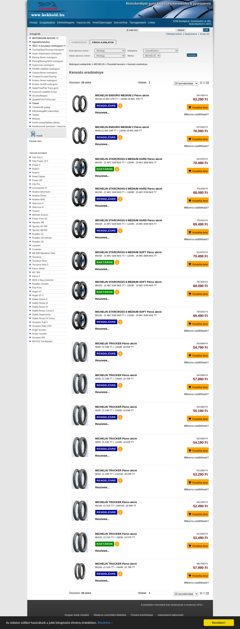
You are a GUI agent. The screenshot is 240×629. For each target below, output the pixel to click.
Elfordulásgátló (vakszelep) (45, 111)
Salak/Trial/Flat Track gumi (45, 88)
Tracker (36, 211)
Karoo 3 (36, 276)
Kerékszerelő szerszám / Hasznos (49, 126)
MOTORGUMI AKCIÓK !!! (45, 38)
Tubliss (35, 115)
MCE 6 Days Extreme (43, 280)
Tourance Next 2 (40, 264)
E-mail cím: (151, 30)
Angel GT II (37, 295)
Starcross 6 (38, 207)
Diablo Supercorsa (41, 314)
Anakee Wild (38, 199)
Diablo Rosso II (39, 299)
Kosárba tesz (198, 107)
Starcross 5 (38, 203)
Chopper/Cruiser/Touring (44, 76)
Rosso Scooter (39, 333)
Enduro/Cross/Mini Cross (44, 92)
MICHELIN (99, 64)
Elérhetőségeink (65, 22)
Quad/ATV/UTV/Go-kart (44, 99)
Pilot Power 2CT (40, 161)
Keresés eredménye (137, 64)
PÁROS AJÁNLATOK (103, 42)
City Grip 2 (37, 157)
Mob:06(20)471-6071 (200, 24)
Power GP (37, 180)
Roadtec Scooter (40, 284)
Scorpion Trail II (40, 322)
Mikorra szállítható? (196, 114)
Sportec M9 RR (39, 230)
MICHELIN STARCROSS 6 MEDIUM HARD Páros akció (128, 158)
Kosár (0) (204, 34)
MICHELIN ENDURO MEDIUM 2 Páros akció (122, 95)
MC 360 (36, 272)
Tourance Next (39, 261)
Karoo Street (38, 268)
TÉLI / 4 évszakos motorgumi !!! (49, 46)
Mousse (36, 118)
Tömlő (35, 103)
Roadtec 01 (38, 234)
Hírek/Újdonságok (102, 22)
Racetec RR (38, 222)
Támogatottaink (137, 22)
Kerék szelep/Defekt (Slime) (46, 122)
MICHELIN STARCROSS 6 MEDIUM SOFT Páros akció (128, 252)
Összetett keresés (116, 64)
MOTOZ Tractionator (42, 341)
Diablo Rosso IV (40, 307)
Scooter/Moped (39, 95)
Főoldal (33, 22)
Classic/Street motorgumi (44, 72)
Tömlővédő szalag (41, 107)
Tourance (36, 257)
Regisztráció (191, 34)
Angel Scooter (39, 330)
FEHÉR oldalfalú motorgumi (46, 69)
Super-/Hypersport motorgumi (47, 53)
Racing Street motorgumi (44, 57)
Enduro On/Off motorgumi (45, 84)
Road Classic (38, 176)
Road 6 (35, 172)
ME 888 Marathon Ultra (43, 253)
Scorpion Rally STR (42, 326)
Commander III (39, 188)
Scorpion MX (38, 337)
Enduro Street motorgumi (44, 80)
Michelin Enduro (40, 215)
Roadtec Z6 (38, 241)
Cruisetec (37, 249)
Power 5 (36, 165)
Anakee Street (39, 195)
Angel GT (37, 291)
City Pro (36, 184)
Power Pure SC (40, 218)
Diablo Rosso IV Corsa (43, 318)
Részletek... (102, 112)
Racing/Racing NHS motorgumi (47, 61)
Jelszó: (190, 30)
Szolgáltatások (47, 22)
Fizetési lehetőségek (142, 615)
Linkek (151, 22)
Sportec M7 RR (39, 226)
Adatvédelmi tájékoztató (170, 615)
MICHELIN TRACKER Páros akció (116, 343)
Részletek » (108, 623)
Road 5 (35, 169)
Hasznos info (83, 22)
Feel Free (37, 287)
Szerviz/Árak (120, 22)
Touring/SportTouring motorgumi (48, 49)
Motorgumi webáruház (80, 64)
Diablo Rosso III (40, 303)
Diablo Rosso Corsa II (43, 310)
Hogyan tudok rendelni (77, 615)
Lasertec (36, 245)
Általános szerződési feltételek (110, 615)
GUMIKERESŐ (79, 42)
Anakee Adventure (41, 192)
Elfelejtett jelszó (174, 34)
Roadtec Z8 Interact (42, 238)
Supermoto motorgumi (43, 65)
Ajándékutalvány (41, 42)
